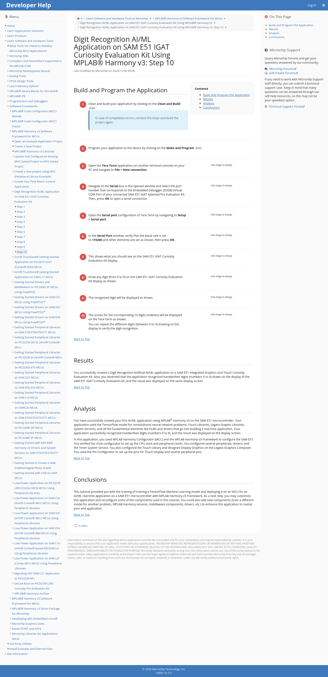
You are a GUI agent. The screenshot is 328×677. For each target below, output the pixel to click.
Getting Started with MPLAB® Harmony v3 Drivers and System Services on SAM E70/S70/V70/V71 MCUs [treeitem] (36, 450)
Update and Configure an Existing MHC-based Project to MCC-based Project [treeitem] (36, 161)
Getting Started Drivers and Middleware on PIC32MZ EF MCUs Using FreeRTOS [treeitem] (36, 287)
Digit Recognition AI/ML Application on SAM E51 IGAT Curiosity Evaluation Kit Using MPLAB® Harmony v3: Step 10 (151, 27)
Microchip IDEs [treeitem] (19, 56)
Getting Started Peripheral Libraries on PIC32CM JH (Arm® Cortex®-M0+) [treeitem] (38, 354)
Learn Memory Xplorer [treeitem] (24, 86)
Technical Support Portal (285, 106)
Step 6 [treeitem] (21, 232)
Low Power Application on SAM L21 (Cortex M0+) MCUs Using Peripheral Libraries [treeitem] (38, 563)
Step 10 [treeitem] (22, 252)
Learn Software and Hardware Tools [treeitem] (30, 41)
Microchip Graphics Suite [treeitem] (28, 624)
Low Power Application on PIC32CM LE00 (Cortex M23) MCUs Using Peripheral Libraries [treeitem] (37, 488)
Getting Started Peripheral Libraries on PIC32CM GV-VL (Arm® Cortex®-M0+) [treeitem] (37, 342)
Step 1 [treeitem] (21, 207)
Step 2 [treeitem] (21, 212)
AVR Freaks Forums (282, 73)
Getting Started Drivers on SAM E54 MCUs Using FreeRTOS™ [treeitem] (37, 319)
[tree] (33, 25)
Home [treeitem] (11, 26)
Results (208, 99)
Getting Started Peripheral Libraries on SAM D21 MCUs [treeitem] (37, 375)
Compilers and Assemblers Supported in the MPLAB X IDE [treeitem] (35, 63)
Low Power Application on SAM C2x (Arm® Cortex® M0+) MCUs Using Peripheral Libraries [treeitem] (37, 503)
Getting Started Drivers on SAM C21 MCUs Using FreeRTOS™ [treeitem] (37, 299)
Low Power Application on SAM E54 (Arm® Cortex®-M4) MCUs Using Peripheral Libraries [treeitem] (37, 533)
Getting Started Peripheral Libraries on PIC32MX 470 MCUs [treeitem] (37, 364)
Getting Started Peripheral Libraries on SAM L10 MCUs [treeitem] (37, 395)
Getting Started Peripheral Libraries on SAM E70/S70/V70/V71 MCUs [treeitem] (37, 329)
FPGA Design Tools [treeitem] (21, 81)
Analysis (208, 103)
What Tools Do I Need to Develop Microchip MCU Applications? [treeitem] (30, 48)
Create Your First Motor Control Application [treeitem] (34, 184)
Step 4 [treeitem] (21, 222)
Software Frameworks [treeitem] (23, 106)
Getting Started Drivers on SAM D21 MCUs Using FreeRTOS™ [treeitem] (37, 309)
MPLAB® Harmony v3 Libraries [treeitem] (34, 151)
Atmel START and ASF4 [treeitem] (26, 629)
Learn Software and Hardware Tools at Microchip (117, 18)
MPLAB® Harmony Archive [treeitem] (31, 593)
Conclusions (211, 107)
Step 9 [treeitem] (21, 247)
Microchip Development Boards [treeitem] (29, 71)
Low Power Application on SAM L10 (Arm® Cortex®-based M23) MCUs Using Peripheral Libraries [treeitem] (37, 548)
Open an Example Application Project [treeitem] (38, 141)
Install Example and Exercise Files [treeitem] (31, 649)
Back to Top (82, 339)
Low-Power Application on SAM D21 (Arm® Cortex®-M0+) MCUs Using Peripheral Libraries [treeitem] (37, 518)
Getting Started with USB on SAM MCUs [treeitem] (35, 475)
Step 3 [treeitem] (21, 217)
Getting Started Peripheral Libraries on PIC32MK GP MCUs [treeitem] (37, 425)
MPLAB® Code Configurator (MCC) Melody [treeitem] (34, 113)
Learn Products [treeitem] (17, 36)
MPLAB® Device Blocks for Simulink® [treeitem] (33, 91)
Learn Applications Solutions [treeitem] (25, 31)
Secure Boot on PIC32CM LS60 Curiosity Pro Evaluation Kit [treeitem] (34, 586)
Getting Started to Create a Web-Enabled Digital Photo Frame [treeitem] (35, 465)
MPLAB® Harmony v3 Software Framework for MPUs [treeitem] (32, 601)
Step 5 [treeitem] (21, 227)
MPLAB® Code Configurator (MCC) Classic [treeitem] (34, 123)
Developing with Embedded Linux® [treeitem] (35, 618)
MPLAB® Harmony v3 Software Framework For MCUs (188, 18)
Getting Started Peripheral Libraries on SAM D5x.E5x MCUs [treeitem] (37, 385)
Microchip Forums (281, 69)
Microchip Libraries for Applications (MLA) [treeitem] (35, 636)
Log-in (312, 5)
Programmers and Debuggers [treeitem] (28, 101)
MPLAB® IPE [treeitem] (17, 96)
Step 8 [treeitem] (21, 242)
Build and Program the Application (226, 95)
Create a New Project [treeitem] (28, 146)
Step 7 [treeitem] (21, 237)
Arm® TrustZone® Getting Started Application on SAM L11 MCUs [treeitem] (36, 274)
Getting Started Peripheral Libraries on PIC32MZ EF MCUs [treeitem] (37, 435)
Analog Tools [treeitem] (17, 76)
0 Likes (83, 526)
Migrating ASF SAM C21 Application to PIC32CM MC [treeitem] (37, 575)
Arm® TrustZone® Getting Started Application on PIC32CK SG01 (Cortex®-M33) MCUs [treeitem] (36, 262)
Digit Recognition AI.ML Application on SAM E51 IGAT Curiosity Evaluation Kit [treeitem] (37, 196)
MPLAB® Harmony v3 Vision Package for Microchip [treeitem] (36, 611)
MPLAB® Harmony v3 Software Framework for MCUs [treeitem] (32, 133)
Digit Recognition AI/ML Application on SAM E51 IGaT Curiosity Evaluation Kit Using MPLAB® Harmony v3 (146, 23)
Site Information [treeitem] (17, 654)
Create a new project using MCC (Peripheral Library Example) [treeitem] (35, 174)
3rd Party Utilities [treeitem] (20, 644)
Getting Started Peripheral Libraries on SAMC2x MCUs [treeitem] (37, 405)
